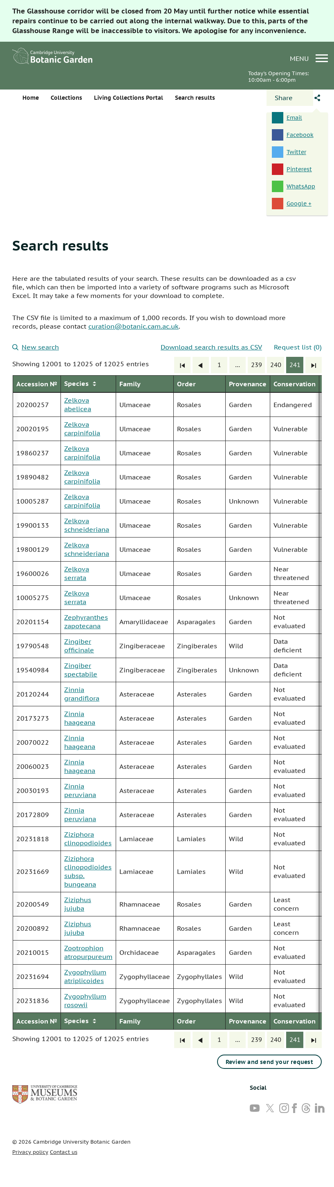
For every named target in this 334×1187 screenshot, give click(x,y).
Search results (60, 245)
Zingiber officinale (79, 645)
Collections (66, 97)
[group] (167, 702)
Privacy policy (30, 1152)
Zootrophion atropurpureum (88, 952)
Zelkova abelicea (77, 404)
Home (30, 97)
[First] (182, 365)
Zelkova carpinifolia (82, 428)
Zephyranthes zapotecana (86, 621)
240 (275, 365)
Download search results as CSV (211, 347)
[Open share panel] (290, 98)
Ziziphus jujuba (77, 904)
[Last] (313, 365)
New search (35, 347)
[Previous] (201, 365)
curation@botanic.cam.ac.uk (133, 326)
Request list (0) (298, 347)
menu (309, 58)
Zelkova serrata (76, 573)
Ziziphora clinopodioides (88, 838)
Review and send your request (269, 1062)
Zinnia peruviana (80, 790)
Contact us (63, 1152)
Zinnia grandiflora (81, 693)
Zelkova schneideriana (86, 525)
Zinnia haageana (79, 718)
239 (256, 365)
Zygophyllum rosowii (85, 1000)
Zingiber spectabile (80, 669)
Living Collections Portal (128, 97)
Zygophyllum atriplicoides (85, 976)
